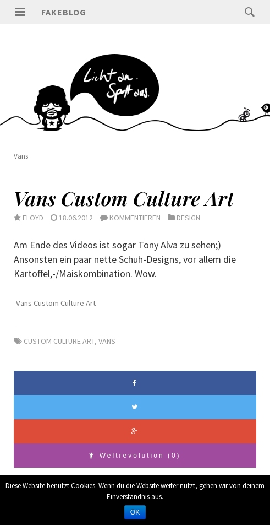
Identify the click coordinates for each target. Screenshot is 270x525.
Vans (106, 341)
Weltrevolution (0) (134, 455)
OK (135, 512)
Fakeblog (63, 12)
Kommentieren (135, 218)
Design (188, 218)
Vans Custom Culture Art (124, 198)
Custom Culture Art (59, 341)
